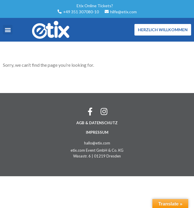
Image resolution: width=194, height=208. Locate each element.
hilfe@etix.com (123, 11)
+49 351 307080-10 (81, 11)
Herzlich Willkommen (163, 29)
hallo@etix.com (97, 143)
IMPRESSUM (97, 132)
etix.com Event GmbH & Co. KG (97, 150)
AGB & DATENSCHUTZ (97, 122)
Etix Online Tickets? (95, 5)
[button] (7, 29)
